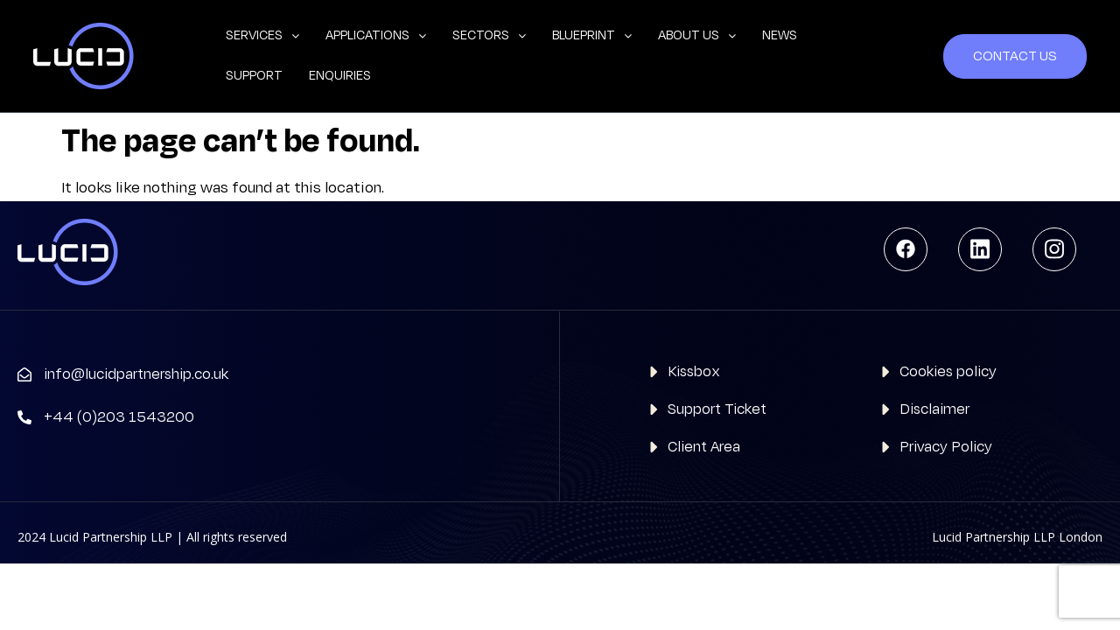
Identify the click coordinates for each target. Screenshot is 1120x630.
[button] (262, 36)
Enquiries (340, 75)
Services (262, 35)
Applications (376, 35)
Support (254, 75)
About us (697, 35)
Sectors (489, 35)
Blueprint (592, 35)
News (779, 35)
